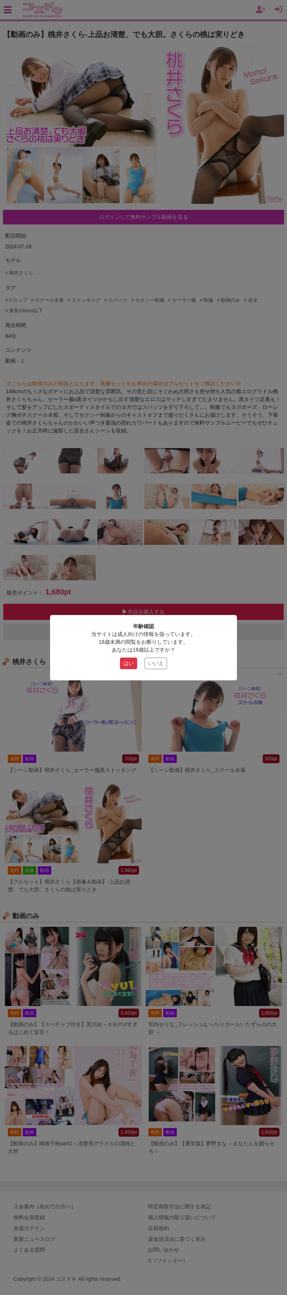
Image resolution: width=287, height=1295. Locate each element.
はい (128, 663)
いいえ (156, 663)
